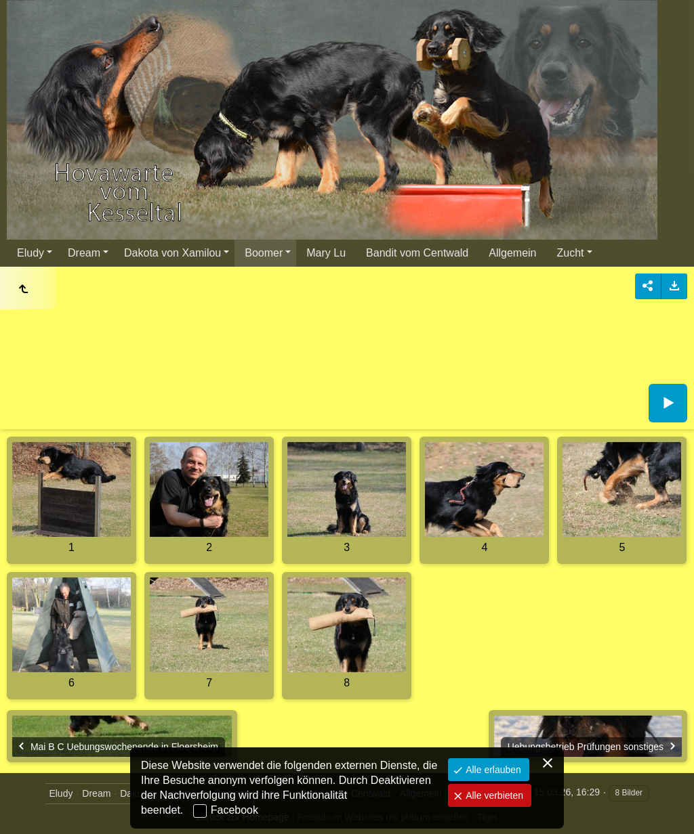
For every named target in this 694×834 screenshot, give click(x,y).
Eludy (30, 253)
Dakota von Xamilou (172, 253)
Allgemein (512, 253)
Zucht (570, 253)
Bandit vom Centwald (417, 253)
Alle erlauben (492, 769)
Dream (84, 253)
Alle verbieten (493, 795)
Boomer (264, 253)
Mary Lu (326, 253)
